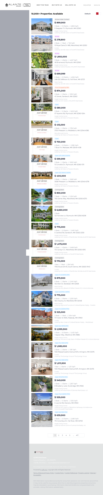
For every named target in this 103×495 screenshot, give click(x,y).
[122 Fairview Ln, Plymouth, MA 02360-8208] (41, 214)
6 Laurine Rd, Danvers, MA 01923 (66, 403)
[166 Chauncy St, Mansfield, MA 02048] (41, 299)
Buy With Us (57, 5)
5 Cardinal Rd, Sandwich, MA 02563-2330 (69, 233)
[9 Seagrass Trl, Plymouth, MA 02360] (41, 26)
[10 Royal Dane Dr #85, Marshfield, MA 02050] (41, 43)
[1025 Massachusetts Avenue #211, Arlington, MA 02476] (41, 367)
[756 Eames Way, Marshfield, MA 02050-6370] (41, 197)
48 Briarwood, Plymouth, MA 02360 (68, 62)
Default (88, 14)
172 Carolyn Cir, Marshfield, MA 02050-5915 (70, 250)
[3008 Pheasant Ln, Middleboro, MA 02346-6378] (41, 180)
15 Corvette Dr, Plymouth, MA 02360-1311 (69, 165)
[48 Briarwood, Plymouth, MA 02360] (41, 60)
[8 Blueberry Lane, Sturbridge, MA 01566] (41, 384)
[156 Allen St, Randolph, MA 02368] (41, 282)
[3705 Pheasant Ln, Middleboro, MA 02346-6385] (41, 128)
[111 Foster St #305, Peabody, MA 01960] (41, 316)
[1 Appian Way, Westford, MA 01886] (41, 333)
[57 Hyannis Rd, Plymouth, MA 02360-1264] (41, 111)
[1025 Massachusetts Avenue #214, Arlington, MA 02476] (41, 350)
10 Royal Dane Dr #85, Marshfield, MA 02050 (71, 45)
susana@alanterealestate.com (59, 463)
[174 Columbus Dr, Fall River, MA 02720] (41, 419)
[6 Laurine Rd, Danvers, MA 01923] (41, 401)
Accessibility (37, 475)
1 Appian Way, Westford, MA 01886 (67, 335)
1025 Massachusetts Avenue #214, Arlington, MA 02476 (74, 352)
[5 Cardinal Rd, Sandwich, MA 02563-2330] (41, 231)
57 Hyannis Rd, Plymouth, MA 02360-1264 (70, 113)
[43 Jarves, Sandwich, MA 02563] (41, 94)
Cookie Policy (59, 473)
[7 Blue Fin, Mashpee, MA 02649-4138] (41, 145)
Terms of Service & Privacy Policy (43, 473)
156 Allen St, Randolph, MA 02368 (67, 284)
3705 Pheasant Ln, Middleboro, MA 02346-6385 (72, 130)
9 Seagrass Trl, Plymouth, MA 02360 (68, 28)
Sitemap (93, 473)
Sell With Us (70, 5)
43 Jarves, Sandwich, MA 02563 (66, 96)
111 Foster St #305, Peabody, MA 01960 (68, 318)
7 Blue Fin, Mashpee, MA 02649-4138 (68, 147)
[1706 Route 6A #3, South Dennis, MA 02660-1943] (41, 265)
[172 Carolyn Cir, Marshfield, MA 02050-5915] (41, 248)
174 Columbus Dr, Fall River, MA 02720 (69, 421)
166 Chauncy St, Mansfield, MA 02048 (68, 301)
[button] (17, 5)
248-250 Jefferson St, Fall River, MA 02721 (70, 79)
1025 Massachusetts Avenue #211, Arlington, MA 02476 (74, 369)
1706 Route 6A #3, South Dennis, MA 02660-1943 (72, 267)
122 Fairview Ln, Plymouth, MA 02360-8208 (70, 216)
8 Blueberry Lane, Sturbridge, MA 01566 (69, 386)
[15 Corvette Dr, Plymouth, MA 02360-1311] (41, 162)
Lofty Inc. (44, 470)
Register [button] (87, 5)
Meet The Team (43, 5)
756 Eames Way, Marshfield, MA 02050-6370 (71, 199)
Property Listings (83, 473)
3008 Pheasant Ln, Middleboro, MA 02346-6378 (72, 182)
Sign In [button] (97, 5)
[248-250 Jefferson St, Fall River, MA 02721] (41, 77)
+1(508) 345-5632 (39, 463)
